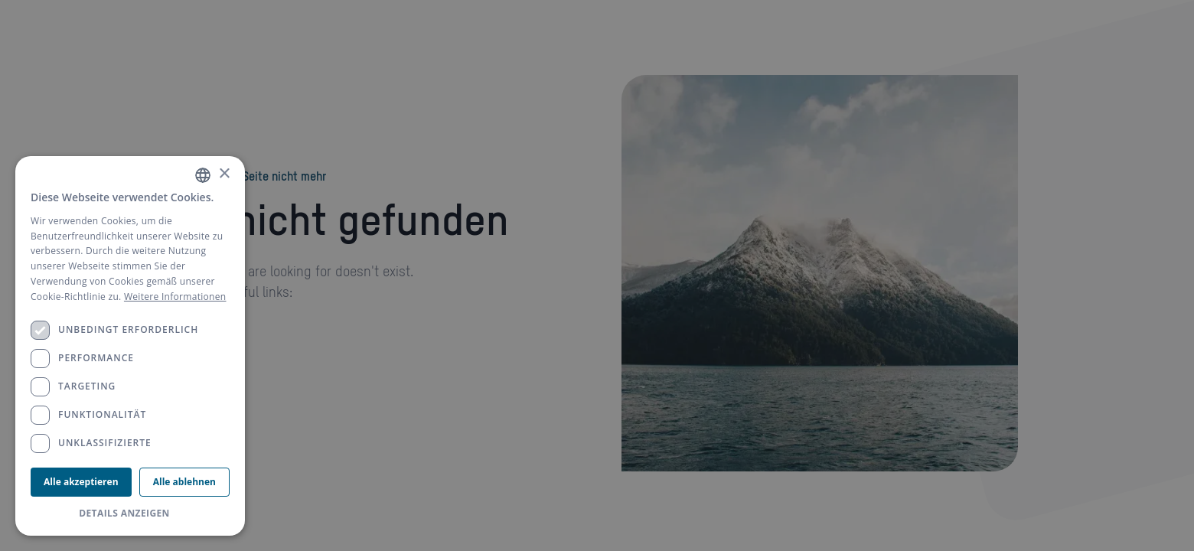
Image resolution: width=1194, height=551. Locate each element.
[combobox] (202, 175)
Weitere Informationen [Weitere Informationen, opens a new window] (175, 296)
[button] (130, 513)
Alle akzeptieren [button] (81, 481)
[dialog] (130, 346)
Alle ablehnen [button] (184, 481)
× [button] (224, 174)
